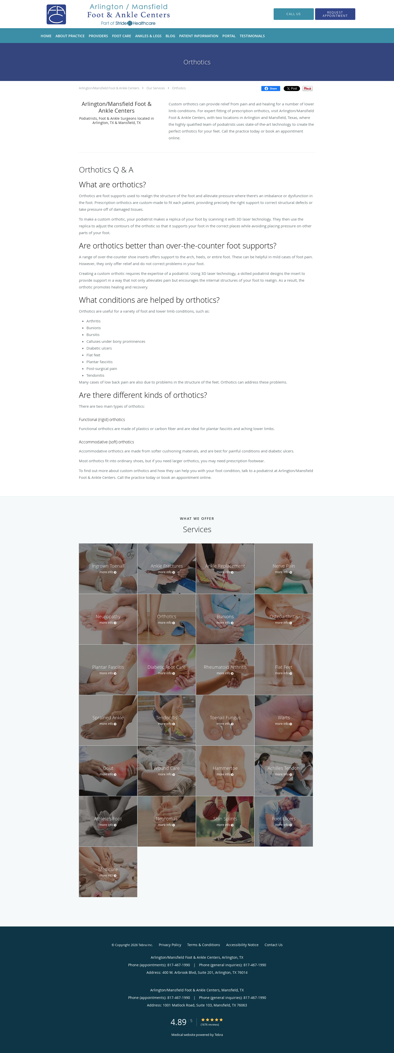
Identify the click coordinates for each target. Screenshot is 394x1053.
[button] (335, 14)
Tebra (219, 1034)
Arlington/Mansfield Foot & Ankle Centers (109, 88)
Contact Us (274, 944)
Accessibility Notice (242, 944)
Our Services (155, 88)
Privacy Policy (170, 944)
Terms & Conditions (203, 944)
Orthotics (179, 88)
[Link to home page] (103, 14)
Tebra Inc (145, 945)
